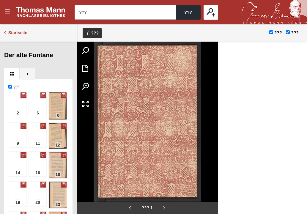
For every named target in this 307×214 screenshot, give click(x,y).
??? (41, 12)
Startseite (17, 32)
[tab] (11, 74)
